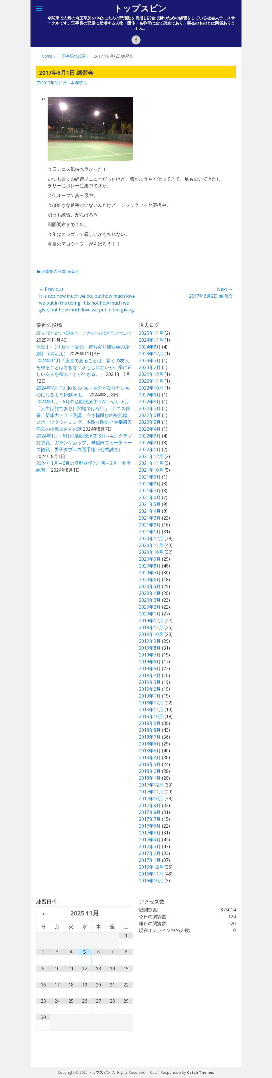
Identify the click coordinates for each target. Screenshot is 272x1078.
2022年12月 (151, 374)
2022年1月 (150, 449)
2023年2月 (150, 367)
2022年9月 (150, 395)
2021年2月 (150, 525)
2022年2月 (150, 442)
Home (49, 56)
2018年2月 (150, 771)
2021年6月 (150, 497)
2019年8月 (150, 648)
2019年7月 (150, 655)
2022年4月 (150, 429)
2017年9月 (150, 805)
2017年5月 (150, 833)
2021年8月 (150, 484)
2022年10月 (151, 388)
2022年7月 (150, 408)
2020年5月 (150, 586)
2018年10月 (151, 716)
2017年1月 (150, 860)
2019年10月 (151, 634)
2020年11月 (151, 545)
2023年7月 (150, 360)
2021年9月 (150, 477)
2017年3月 (150, 846)
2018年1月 (150, 778)
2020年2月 (150, 607)
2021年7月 (150, 490)
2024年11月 (151, 340)
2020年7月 (150, 573)
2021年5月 (150, 504)
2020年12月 (151, 538)
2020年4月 (150, 593)
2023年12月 (151, 353)
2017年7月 (150, 819)
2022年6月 (150, 415)
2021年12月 (151, 456)
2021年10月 (151, 470)
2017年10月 (151, 798)
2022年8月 (150, 401)
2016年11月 (151, 874)
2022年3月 (150, 436)
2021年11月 (151, 463)
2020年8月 (150, 566)
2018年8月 (150, 730)
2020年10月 (151, 552)
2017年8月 (150, 812)
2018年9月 (150, 723)
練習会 (74, 271)
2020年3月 (150, 600)
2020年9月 (150, 559)
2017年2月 (150, 853)
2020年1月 (150, 614)
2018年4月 (150, 757)
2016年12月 (151, 867)
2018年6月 (150, 744)
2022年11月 (151, 381)
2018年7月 (150, 737)
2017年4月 (150, 839)
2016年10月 (151, 881)
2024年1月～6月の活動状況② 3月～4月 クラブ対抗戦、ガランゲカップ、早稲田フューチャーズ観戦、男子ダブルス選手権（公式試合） (84, 443)
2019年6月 (150, 661)
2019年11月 (151, 627)
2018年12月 (151, 703)
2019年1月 (150, 696)
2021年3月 (150, 518)
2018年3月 (150, 764)
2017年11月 (151, 792)
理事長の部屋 (74, 56)
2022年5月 (150, 422)
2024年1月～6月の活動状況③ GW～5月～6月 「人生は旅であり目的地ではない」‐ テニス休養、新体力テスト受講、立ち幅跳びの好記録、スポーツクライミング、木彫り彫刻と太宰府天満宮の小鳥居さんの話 (84, 415)
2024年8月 (150, 347)
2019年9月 (150, 641)
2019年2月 (150, 689)
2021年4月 (150, 511)
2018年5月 (150, 750)
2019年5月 (150, 668)
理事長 (81, 82)
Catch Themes (200, 1072)
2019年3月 (150, 682)
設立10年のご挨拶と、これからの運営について (84, 333)
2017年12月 (151, 785)
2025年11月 (151, 333)
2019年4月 (150, 675)
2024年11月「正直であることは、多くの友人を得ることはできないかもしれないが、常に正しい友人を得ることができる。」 (84, 367)
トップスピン (140, 8)
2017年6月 (150, 826)
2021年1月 (150, 531)
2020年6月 (150, 579)
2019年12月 (151, 620)
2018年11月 (151, 709)
